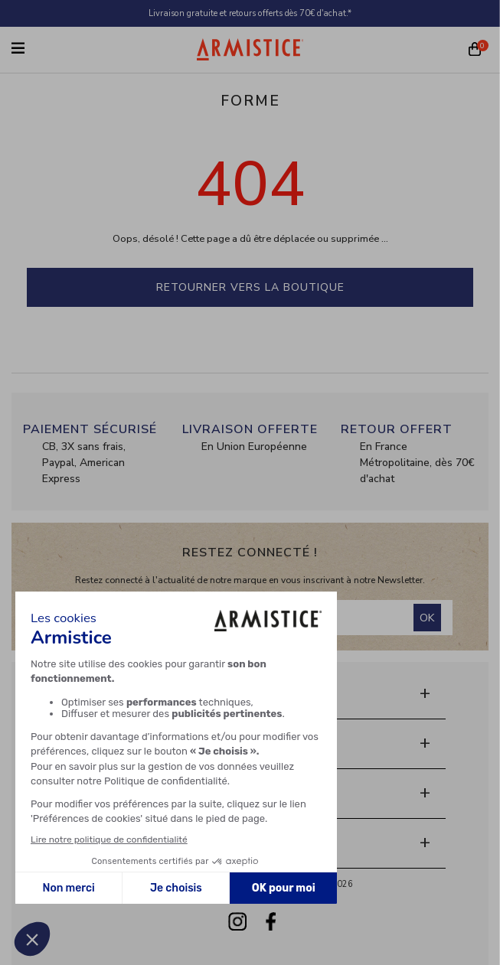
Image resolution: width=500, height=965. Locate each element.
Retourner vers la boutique (250, 287)
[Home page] (250, 49)
